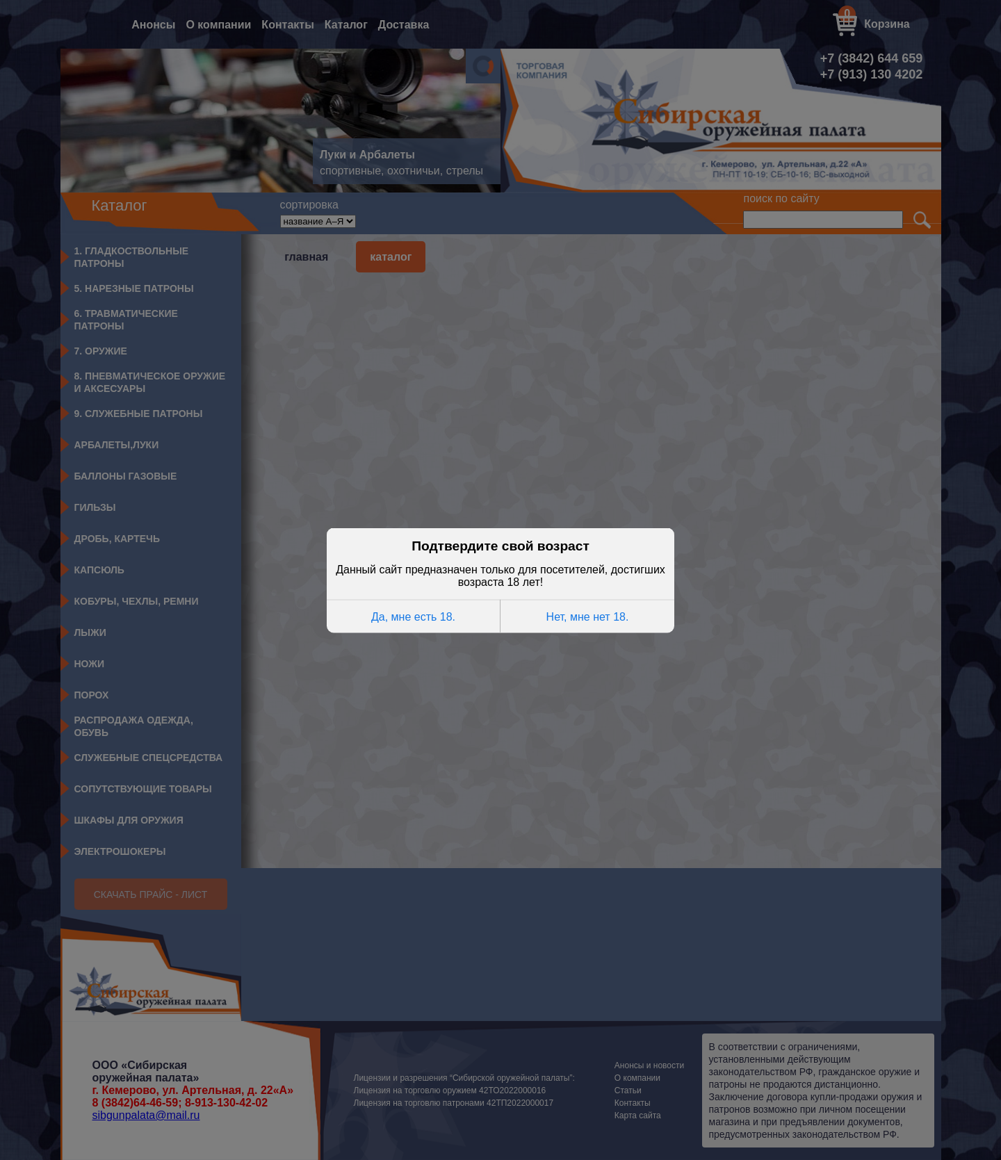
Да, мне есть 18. (413, 615)
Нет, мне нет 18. (587, 615)
